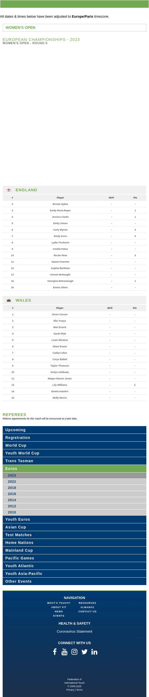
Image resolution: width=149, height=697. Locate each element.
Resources (87, 603)
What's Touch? (58, 603)
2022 (12, 482)
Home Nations (19, 542)
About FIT (58, 607)
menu (144, 3)
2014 (12, 500)
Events (59, 615)
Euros (11, 468)
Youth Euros (17, 519)
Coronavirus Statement (74, 631)
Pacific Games (19, 558)
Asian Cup (15, 527)
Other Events (18, 581)
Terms (79, 689)
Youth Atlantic (19, 566)
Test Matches (18, 535)
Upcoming (15, 430)
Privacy (70, 689)
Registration (17, 437)
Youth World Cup (22, 453)
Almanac (87, 607)
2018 (12, 488)
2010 (12, 512)
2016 (12, 494)
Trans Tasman (19, 461)
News (59, 611)
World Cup (16, 445)
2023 (12, 475)
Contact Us (87, 611)
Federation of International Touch (74, 669)
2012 (12, 506)
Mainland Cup (19, 550)
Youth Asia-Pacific (23, 573)
